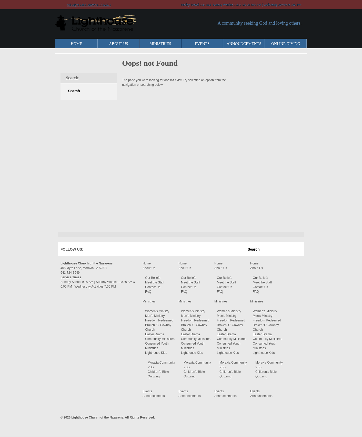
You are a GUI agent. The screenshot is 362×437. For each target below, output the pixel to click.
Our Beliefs (152, 278)
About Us (118, 44)
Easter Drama (154, 334)
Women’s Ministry (157, 311)
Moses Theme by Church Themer (297, 416)
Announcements (244, 44)
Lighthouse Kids (156, 353)
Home (76, 44)
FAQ (148, 291)
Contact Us (152, 287)
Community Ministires (160, 339)
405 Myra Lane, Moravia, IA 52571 (89, 4)
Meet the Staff (154, 282)
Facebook (95, 250)
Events (202, 44)
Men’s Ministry (155, 316)
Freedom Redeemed (159, 320)
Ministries (160, 44)
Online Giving (285, 44)
